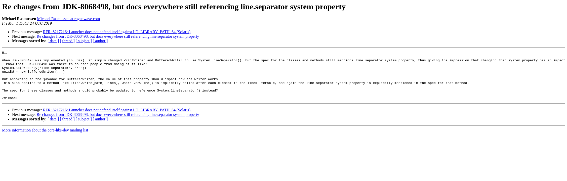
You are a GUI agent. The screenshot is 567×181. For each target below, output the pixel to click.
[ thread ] (67, 41)
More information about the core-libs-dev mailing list (45, 140)
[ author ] (100, 41)
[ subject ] (84, 41)
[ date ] (53, 41)
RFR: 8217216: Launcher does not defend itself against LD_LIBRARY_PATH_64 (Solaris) (116, 32)
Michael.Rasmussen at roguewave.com (68, 19)
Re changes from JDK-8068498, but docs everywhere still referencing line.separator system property (118, 36)
